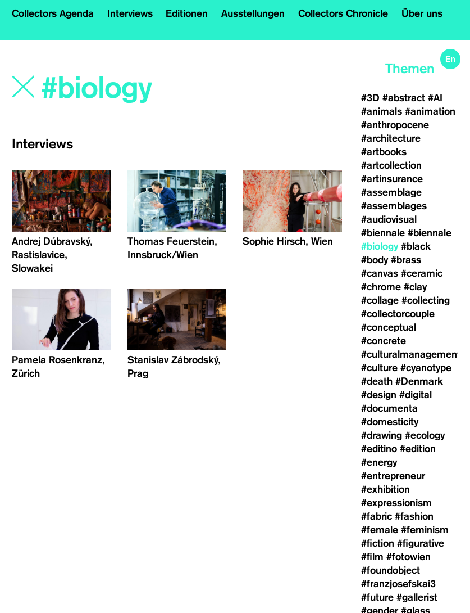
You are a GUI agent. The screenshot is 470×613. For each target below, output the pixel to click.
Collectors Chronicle (343, 13)
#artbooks (384, 152)
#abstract (403, 98)
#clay (415, 287)
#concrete (383, 341)
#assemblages (394, 206)
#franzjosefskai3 (398, 584)
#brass (406, 260)
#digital (415, 395)
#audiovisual (389, 219)
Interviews (130, 13)
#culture (379, 368)
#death (377, 381)
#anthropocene (395, 125)
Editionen (187, 13)
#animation (430, 111)
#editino (379, 449)
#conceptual (388, 327)
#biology (379, 246)
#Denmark (419, 381)
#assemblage (391, 192)
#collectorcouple (398, 314)
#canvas (379, 273)
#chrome (381, 287)
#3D (370, 98)
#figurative (420, 543)
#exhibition (385, 489)
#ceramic (421, 273)
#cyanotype (425, 368)
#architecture (391, 138)
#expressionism (396, 503)
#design (378, 395)
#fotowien (408, 557)
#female (379, 530)
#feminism (425, 530)
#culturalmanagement (410, 354)
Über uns (421, 13)
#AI (435, 98)
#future (377, 597)
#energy (379, 462)
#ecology (425, 435)
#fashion (414, 516)
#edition (418, 449)
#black (416, 246)
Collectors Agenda (53, 13)
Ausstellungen (253, 13)
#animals (381, 111)
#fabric (376, 516)
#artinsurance (392, 179)
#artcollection (391, 165)
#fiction (377, 543)
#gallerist (416, 597)
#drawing (381, 435)
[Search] (140, 88)
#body (374, 260)
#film (372, 557)
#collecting (425, 300)
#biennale (383, 233)
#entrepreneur (393, 476)
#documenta (389, 408)
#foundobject (390, 570)
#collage (380, 300)
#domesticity (389, 422)
